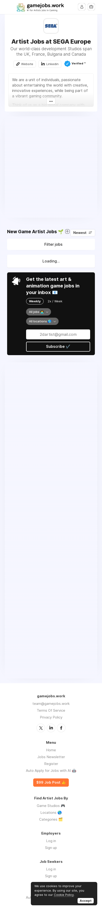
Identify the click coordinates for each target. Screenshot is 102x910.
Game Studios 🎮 (51, 805)
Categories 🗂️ (51, 819)
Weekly (35, 301)
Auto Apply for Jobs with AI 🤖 (51, 770)
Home (51, 750)
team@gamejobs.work (51, 704)
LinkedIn (51, 728)
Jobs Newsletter (51, 757)
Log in (51, 840)
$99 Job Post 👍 (51, 782)
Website (27, 64)
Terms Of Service (51, 710)
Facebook (61, 728)
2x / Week (55, 301)
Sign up (51, 847)
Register (51, 763)
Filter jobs (53, 244)
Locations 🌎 (51, 812)
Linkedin (52, 64)
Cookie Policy (64, 895)
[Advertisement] (51, 167)
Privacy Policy (51, 717)
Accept (86, 900)
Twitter (41, 728)
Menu (10, 7)
